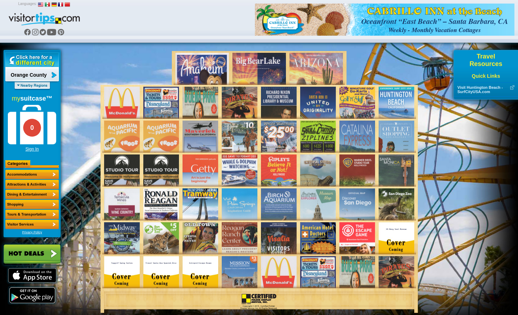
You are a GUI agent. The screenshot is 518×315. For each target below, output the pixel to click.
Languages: (27, 4)
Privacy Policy (32, 232)
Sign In (32, 149)
